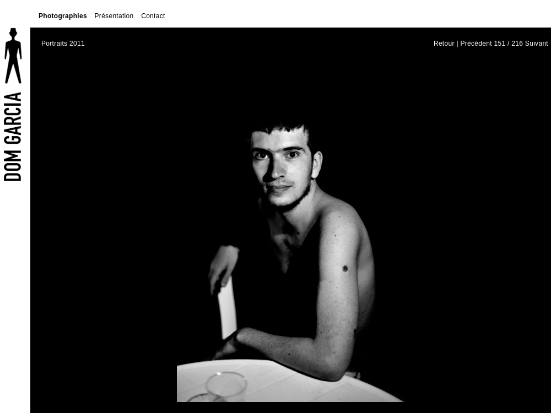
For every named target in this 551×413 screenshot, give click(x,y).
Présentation (114, 16)
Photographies (63, 16)
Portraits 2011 (63, 43)
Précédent (475, 43)
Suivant (536, 43)
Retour (444, 43)
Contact (153, 16)
